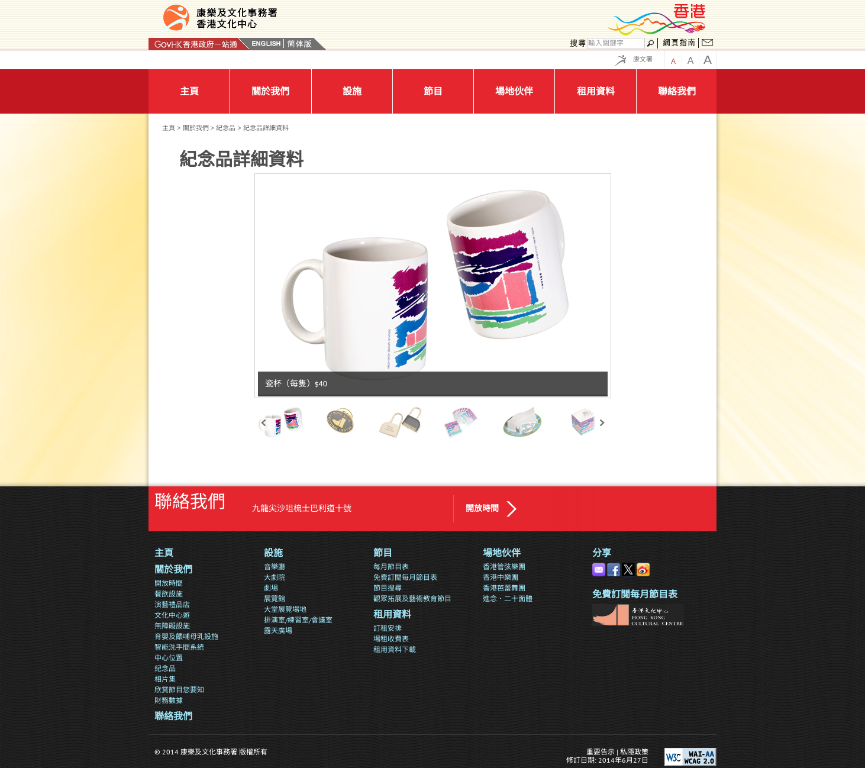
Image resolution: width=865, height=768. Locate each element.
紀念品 (225, 127)
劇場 (271, 587)
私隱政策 (634, 751)
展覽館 (274, 598)
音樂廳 (274, 566)
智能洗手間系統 (179, 647)
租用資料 (392, 614)
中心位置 (168, 657)
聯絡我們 (173, 716)
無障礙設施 (172, 625)
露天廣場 (278, 630)
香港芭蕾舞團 (504, 587)
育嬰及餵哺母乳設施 (186, 636)
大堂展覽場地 (285, 609)
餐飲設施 (168, 593)
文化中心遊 (172, 615)
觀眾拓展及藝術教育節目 (412, 598)
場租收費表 (391, 638)
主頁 (168, 127)
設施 (273, 553)
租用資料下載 (394, 649)
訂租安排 (387, 628)
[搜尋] (616, 43)
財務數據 (168, 700)
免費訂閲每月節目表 (405, 577)
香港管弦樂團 (504, 566)
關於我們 (196, 127)
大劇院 (274, 577)
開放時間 (482, 509)
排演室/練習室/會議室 (298, 619)
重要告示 (600, 751)
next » (602, 422)
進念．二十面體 (507, 598)
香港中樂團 (500, 577)
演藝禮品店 (172, 604)
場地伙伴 (502, 553)
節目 (382, 553)
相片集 (165, 679)
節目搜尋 (387, 587)
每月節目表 (391, 566)
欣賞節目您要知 (179, 689)
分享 (601, 553)
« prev (263, 422)
